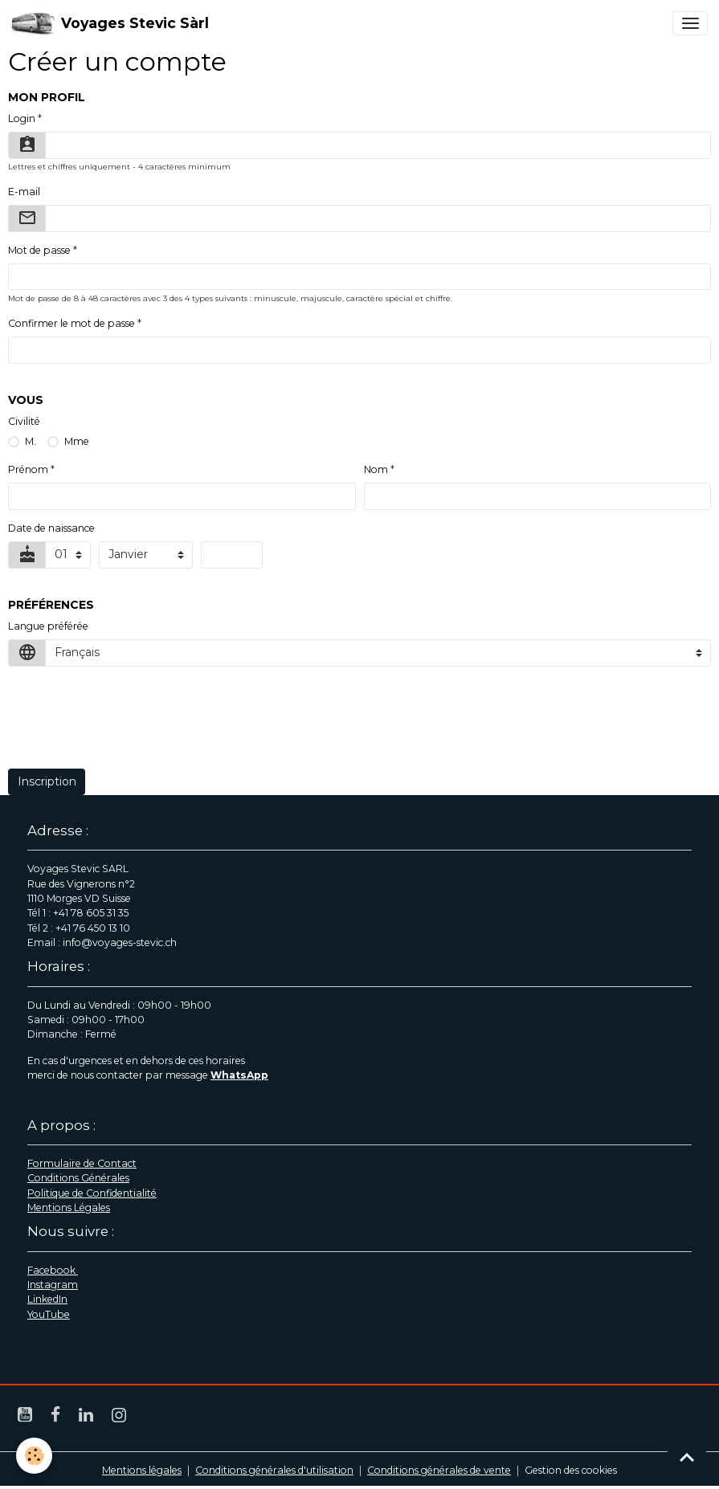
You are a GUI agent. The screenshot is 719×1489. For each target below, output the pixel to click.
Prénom (28, 469)
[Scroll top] (687, 1457)
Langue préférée (48, 626)
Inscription (47, 781)
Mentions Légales (68, 1207)
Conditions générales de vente (439, 1470)
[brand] (110, 23)
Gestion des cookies (571, 1470)
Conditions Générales (78, 1178)
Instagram (52, 1285)
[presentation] (130, 726)
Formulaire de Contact (82, 1163)
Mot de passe (39, 250)
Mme (76, 441)
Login (21, 118)
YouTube (48, 1314)
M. (30, 441)
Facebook (52, 1270)
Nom (376, 469)
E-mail (24, 192)
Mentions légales (142, 1470)
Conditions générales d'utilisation (274, 1470)
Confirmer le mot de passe (71, 323)
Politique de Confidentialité (92, 1193)
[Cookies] (34, 1456)
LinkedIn (47, 1299)
